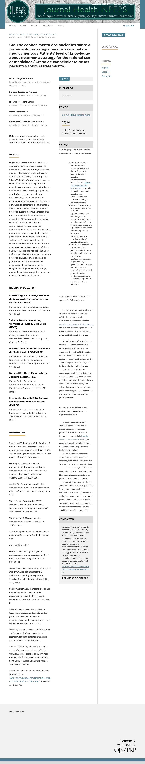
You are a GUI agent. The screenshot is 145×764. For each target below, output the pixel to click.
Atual (23, 26)
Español (105, 71)
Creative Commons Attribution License (76, 324)
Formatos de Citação (75, 578)
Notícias (48, 26)
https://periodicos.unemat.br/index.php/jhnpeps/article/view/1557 (76, 569)
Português (106, 76)
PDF (65, 79)
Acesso (132, 4)
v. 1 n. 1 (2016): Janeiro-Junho (41, 34)
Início (12, 26)
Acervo (35, 26)
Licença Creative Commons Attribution (81, 185)
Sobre (60, 26)
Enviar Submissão (113, 35)
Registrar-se (119, 4)
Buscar (128, 26)
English (105, 67)
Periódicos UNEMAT (100, 4)
